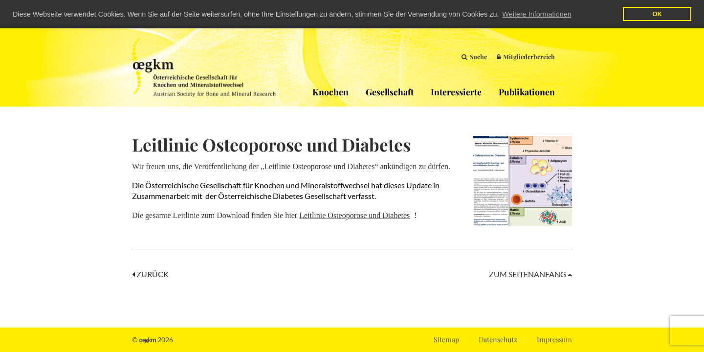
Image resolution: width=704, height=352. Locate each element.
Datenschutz (498, 339)
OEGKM (204, 67)
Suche (474, 56)
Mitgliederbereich (526, 56)
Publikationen (527, 91)
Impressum (554, 339)
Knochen (330, 91)
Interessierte (456, 91)
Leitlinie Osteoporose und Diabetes (354, 215)
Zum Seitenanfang (530, 274)
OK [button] (656, 14)
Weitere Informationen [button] (536, 14)
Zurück (150, 274)
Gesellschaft (390, 91)
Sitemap (446, 339)
